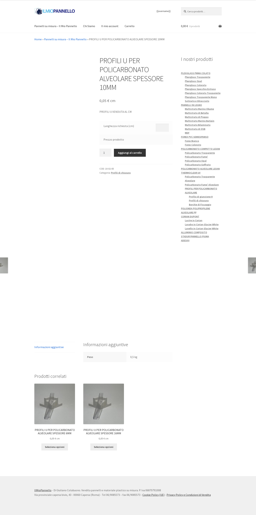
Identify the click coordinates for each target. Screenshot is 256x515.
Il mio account (109, 26)
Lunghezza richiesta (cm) (119, 126)
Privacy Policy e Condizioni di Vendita (189, 495)
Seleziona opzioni (54, 447)
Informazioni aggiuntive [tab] (49, 347)
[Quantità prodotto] (105, 153)
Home (38, 39)
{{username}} (164, 11)
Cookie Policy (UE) (153, 495)
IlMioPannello (42, 490)
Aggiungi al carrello (130, 152)
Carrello (130, 26)
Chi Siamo (89, 26)
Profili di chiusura (121, 172)
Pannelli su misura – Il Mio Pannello (55, 26)
